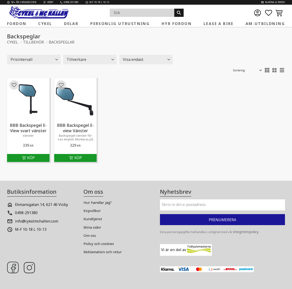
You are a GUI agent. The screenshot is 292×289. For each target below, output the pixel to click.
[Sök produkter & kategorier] (142, 13)
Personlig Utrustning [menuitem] (120, 23)
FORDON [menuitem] (16, 23)
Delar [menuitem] (71, 23)
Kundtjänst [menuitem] (92, 218)
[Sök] (179, 13)
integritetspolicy (245, 232)
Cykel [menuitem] (45, 23)
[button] (268, 12)
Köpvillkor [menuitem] (92, 210)
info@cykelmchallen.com (36, 221)
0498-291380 (26, 212)
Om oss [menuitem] (89, 235)
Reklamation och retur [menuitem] (102, 251)
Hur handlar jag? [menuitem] (97, 202)
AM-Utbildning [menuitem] (265, 23)
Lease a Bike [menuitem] (219, 23)
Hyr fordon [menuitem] (177, 23)
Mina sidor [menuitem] (92, 227)
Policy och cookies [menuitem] (98, 243)
